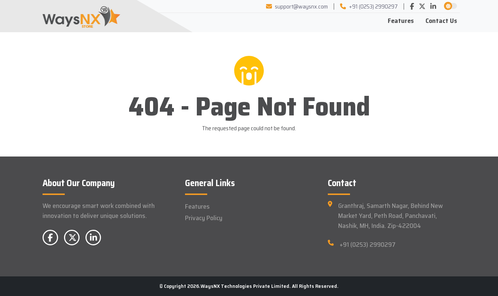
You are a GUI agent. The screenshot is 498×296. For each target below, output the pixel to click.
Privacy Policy (203, 218)
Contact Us (441, 21)
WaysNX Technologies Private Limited (245, 286)
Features (401, 21)
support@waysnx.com (297, 6)
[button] (448, 6)
